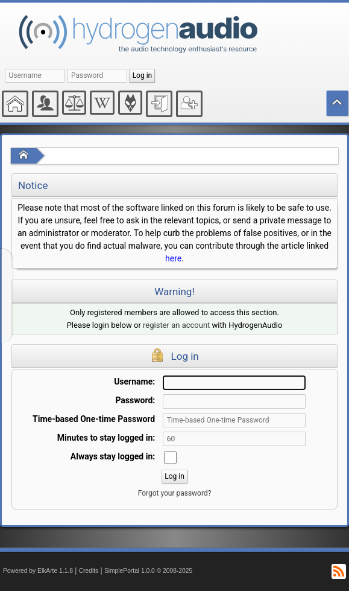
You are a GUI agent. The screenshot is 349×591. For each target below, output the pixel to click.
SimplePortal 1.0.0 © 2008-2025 (148, 570)
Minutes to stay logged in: (106, 437)
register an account (176, 325)
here (173, 258)
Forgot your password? (175, 493)
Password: (135, 400)
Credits (89, 570)
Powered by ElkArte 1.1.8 (38, 570)
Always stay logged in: (113, 456)
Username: (134, 381)
